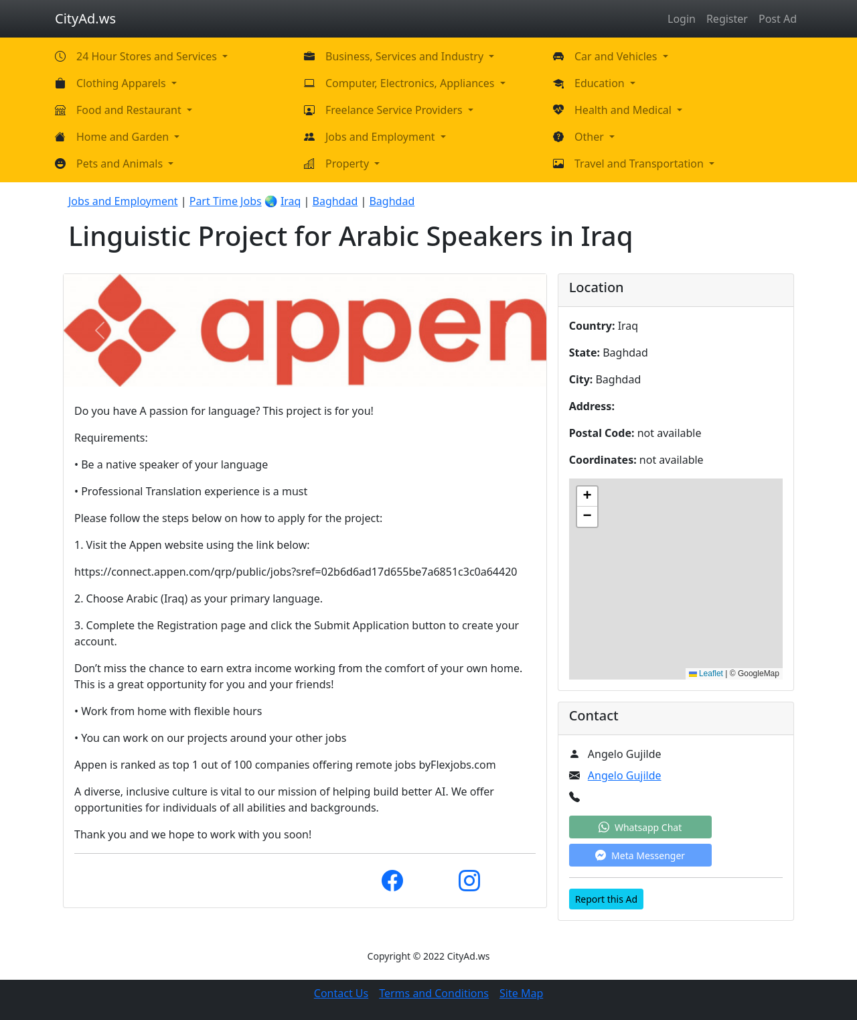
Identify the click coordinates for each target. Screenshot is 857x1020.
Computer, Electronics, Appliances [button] (411, 83)
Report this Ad (606, 899)
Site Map (521, 993)
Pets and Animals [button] (120, 163)
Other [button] (590, 136)
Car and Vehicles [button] (617, 56)
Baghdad (335, 201)
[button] (587, 497)
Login (682, 18)
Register (727, 18)
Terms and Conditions (434, 993)
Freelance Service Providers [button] (395, 110)
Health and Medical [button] (624, 110)
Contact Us (341, 993)
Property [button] (348, 163)
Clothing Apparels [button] (122, 83)
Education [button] (600, 83)
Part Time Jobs (225, 201)
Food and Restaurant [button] (130, 110)
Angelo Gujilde (624, 775)
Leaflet (706, 673)
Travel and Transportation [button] (640, 163)
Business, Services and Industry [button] (405, 56)
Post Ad (778, 18)
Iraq (291, 201)
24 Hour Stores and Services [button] (148, 56)
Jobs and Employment (123, 201)
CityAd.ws (85, 18)
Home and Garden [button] (123, 136)
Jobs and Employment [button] (381, 136)
